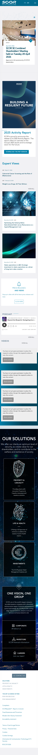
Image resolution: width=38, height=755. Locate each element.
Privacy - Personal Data (9, 729)
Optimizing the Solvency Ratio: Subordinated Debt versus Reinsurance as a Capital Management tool (18, 225)
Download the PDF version (16, 152)
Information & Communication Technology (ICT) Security (16, 740)
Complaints (5, 705)
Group (7, 42)
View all (31, 189)
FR (25, 3)
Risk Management (9, 699)
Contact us (20, 675)
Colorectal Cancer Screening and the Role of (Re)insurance (17, 174)
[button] (34, 17)
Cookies (4, 732)
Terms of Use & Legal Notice (11, 725)
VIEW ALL (25, 343)
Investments (7, 689)
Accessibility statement (9, 719)
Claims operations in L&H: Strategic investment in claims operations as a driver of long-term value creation (18, 267)
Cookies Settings (7, 735)
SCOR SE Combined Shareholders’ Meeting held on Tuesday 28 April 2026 (18, 52)
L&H (3, 170)
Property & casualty (10, 683)
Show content (8, 359)
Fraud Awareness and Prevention (12, 712)
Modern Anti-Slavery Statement (12, 716)
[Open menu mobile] (35, 3)
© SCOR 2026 (6, 744)
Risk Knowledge (8, 696)
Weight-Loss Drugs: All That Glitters (14, 184)
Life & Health (7, 686)
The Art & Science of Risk (10, 694)
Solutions (5, 681)
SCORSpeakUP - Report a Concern (13, 709)
